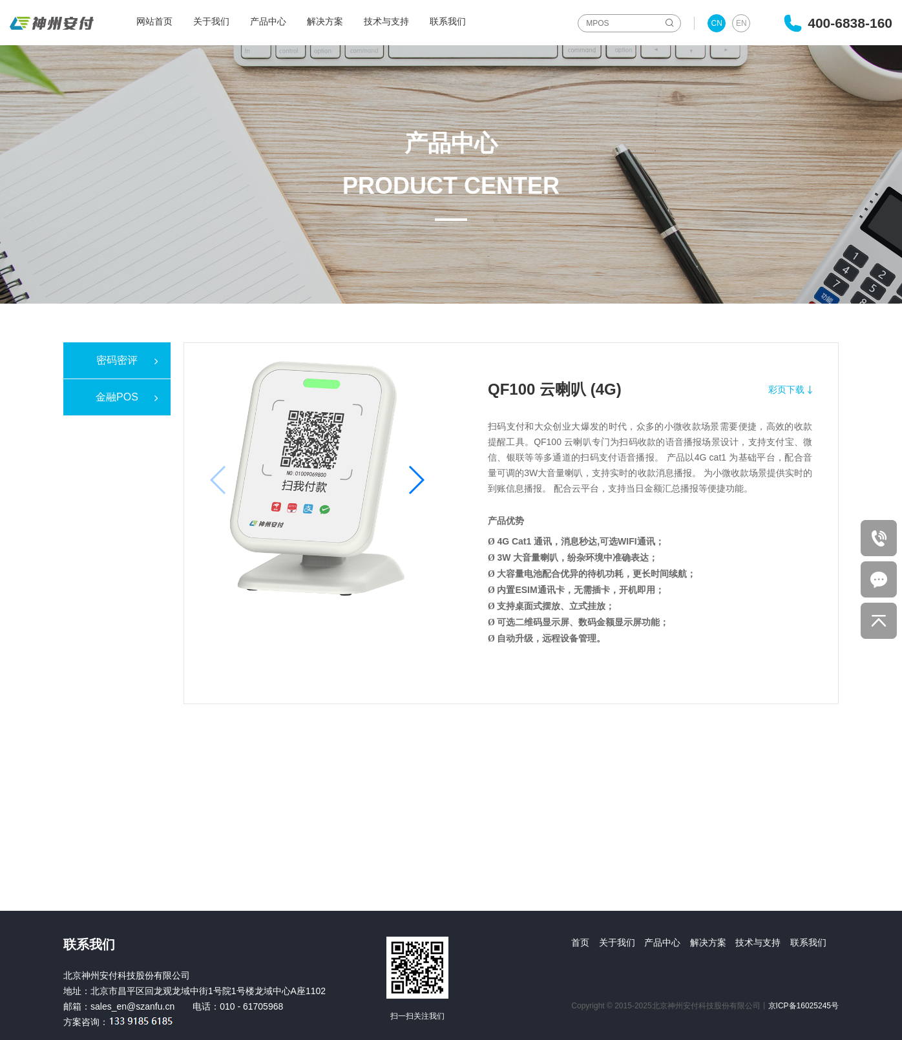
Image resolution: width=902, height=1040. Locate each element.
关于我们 (211, 21)
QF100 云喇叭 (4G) (555, 389)
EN (741, 23)
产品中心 (268, 21)
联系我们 (448, 21)
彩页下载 (786, 389)
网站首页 (154, 21)
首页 (580, 942)
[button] (416, 480)
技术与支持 (386, 21)
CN (716, 23)
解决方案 (325, 21)
